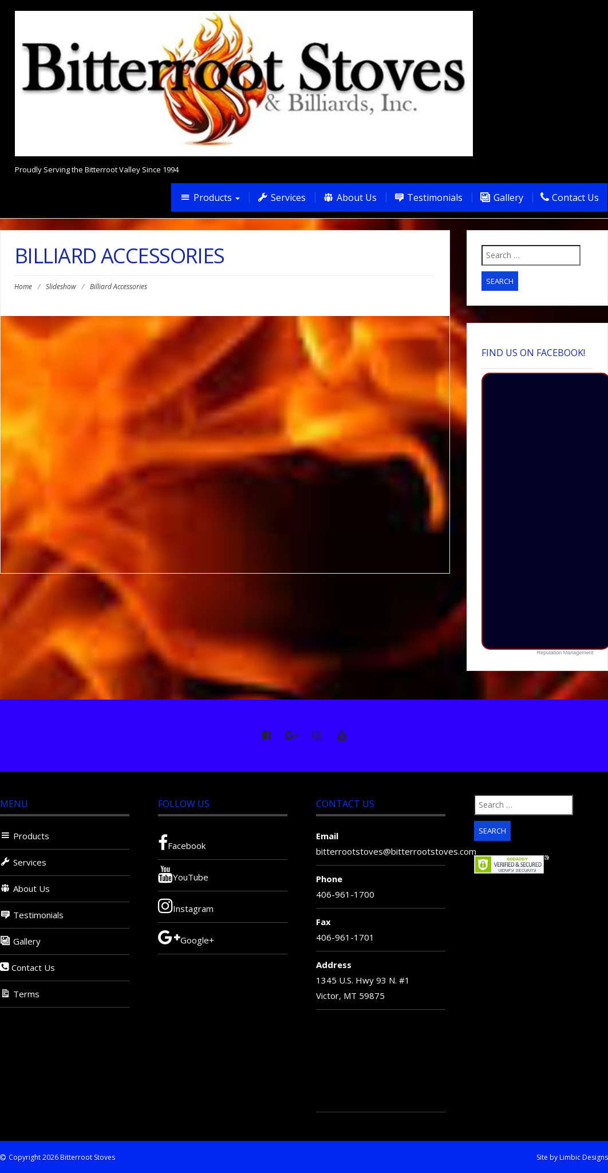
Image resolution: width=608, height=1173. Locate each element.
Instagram (186, 905)
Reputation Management (565, 652)
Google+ (186, 937)
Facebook (182, 842)
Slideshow (61, 286)
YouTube (183, 874)
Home (23, 286)
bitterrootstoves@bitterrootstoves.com (396, 851)
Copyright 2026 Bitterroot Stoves (62, 1157)
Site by (547, 1157)
